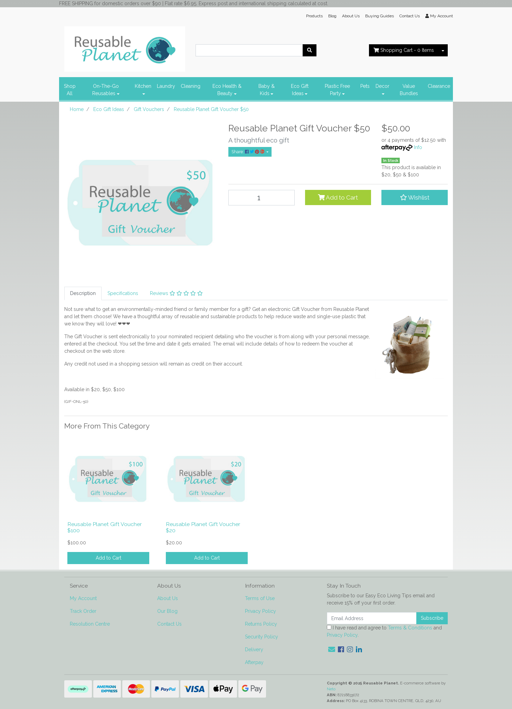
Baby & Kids (266, 89)
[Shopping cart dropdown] (443, 50)
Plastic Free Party (337, 89)
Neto (331, 689)
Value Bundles (409, 89)
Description (83, 293)
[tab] (83, 293)
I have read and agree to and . (384, 631)
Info (418, 147)
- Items (403, 50)
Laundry (166, 86)
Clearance (439, 86)
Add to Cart (338, 197)
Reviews (176, 293)
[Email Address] (372, 618)
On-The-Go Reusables (105, 89)
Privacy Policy (260, 611)
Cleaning (190, 86)
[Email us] (331, 649)
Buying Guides (379, 15)
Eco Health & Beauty (226, 89)
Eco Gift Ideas (300, 89)
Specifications (122, 293)
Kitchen (143, 86)
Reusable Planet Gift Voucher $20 (203, 527)
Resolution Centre (90, 624)
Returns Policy (261, 624)
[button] (414, 197)
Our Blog (167, 611)
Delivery (254, 649)
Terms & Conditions (410, 627)
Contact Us (409, 15)
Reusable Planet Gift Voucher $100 (104, 527)
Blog (332, 15)
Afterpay (254, 662)
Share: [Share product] (248, 151)
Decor (382, 86)
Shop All (70, 89)
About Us (351, 15)
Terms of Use (260, 598)
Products (314, 15)
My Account (83, 598)
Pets (365, 86)
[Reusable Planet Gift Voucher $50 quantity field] (261, 197)
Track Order (83, 611)
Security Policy (261, 636)
